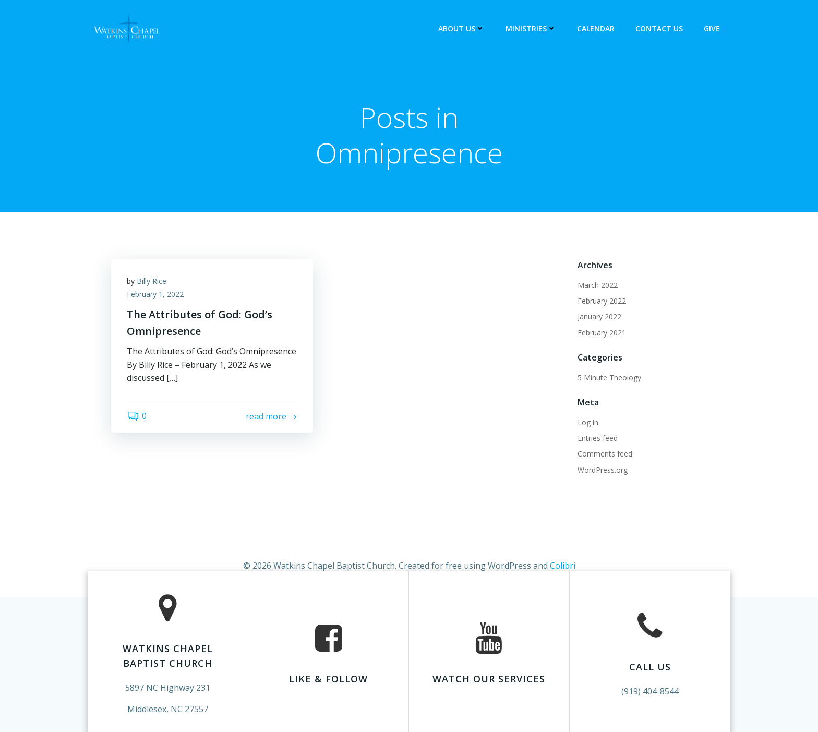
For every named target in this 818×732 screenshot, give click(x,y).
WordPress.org (603, 470)
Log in (588, 422)
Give (712, 28)
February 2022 (602, 301)
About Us (461, 28)
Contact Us (659, 28)
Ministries (531, 28)
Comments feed (605, 454)
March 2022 (598, 285)
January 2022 (599, 316)
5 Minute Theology (609, 377)
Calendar (596, 28)
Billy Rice (151, 281)
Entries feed (598, 438)
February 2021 (602, 333)
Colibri (562, 565)
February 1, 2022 (155, 294)
